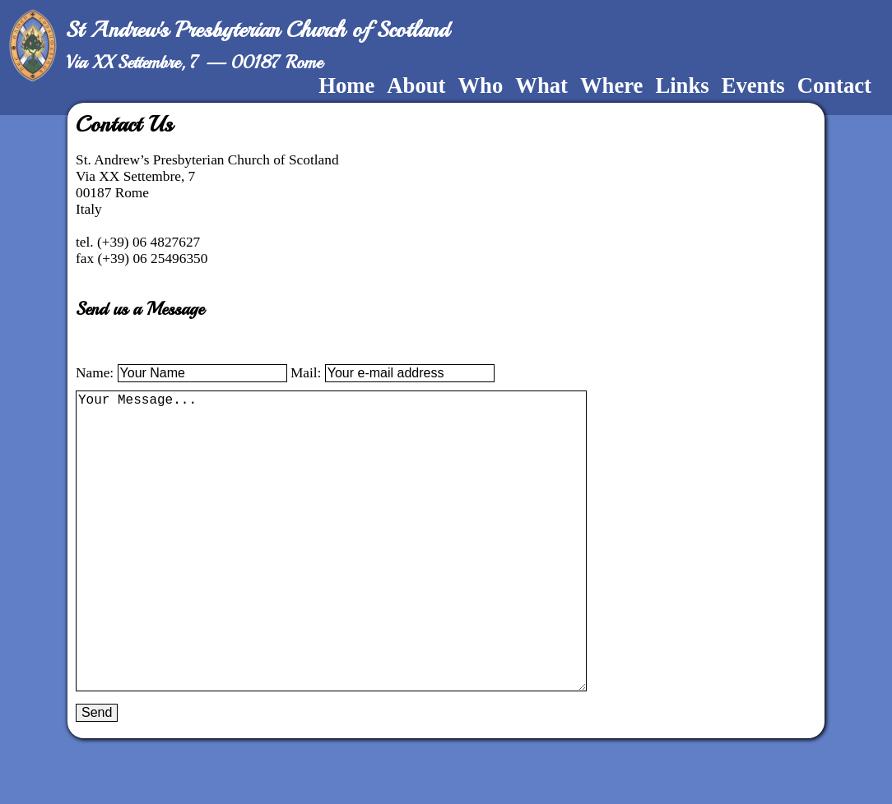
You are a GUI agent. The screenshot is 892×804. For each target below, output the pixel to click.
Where (611, 85)
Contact (834, 85)
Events (753, 85)
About (416, 85)
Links (681, 85)
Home (346, 85)
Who (480, 85)
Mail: (307, 373)
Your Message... (339, 573)
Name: (97, 373)
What (541, 85)
